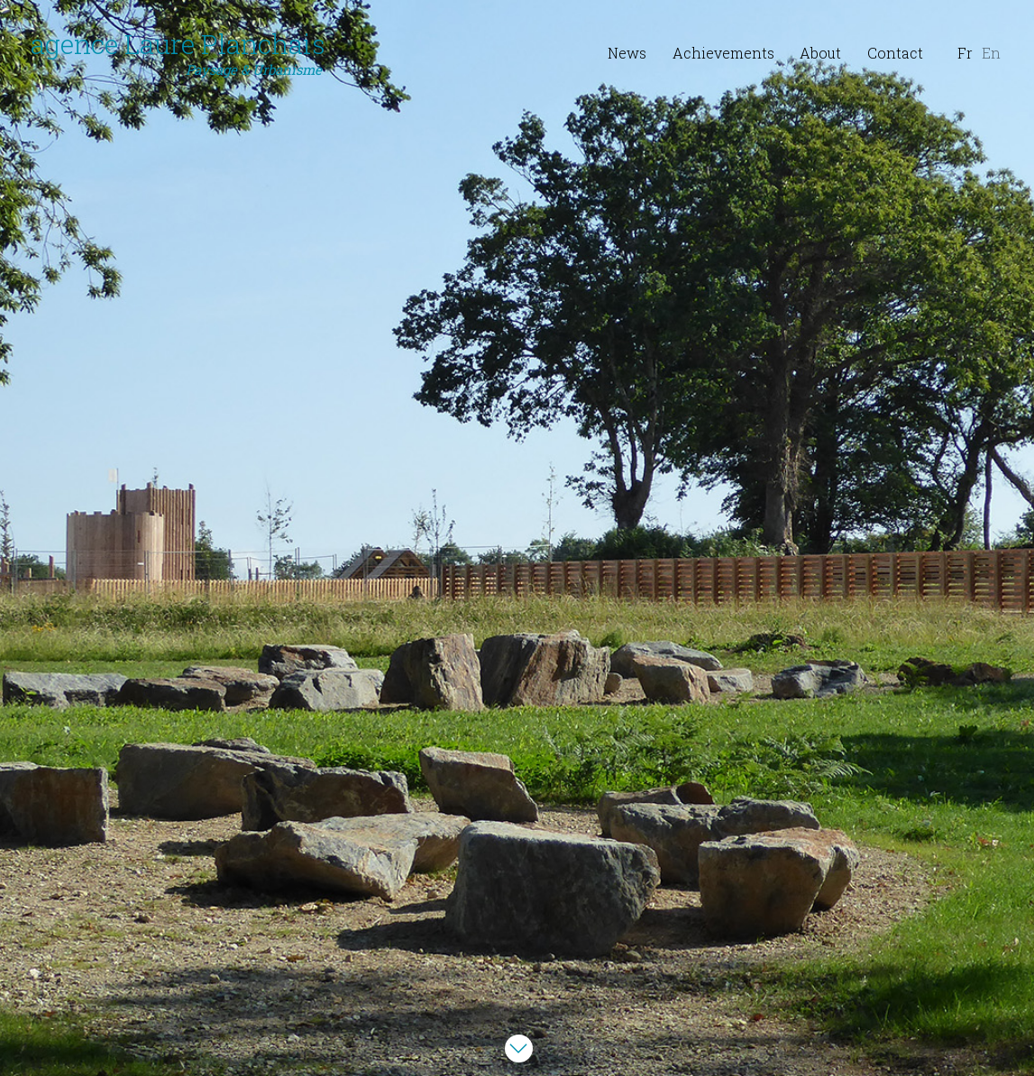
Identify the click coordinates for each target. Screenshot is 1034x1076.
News (627, 52)
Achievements (723, 52)
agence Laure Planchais (178, 53)
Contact (895, 52)
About (820, 52)
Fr (965, 52)
